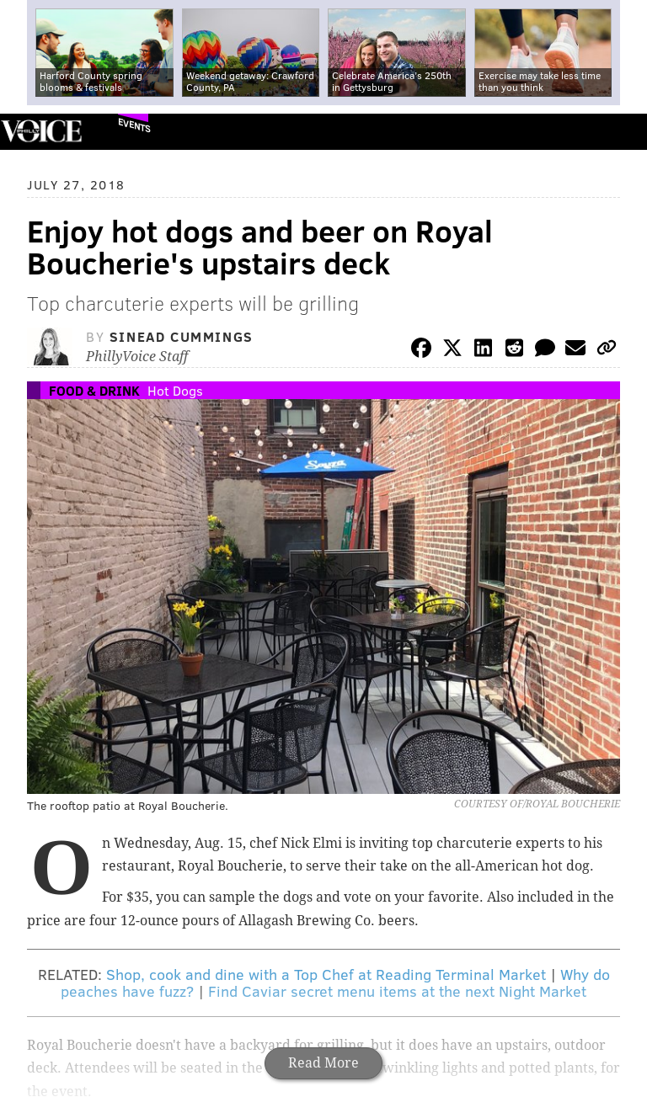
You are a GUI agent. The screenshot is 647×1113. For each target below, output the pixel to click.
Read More (323, 1063)
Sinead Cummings (182, 336)
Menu (620, 132)
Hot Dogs (175, 390)
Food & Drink (94, 390)
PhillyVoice (41, 131)
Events (134, 125)
